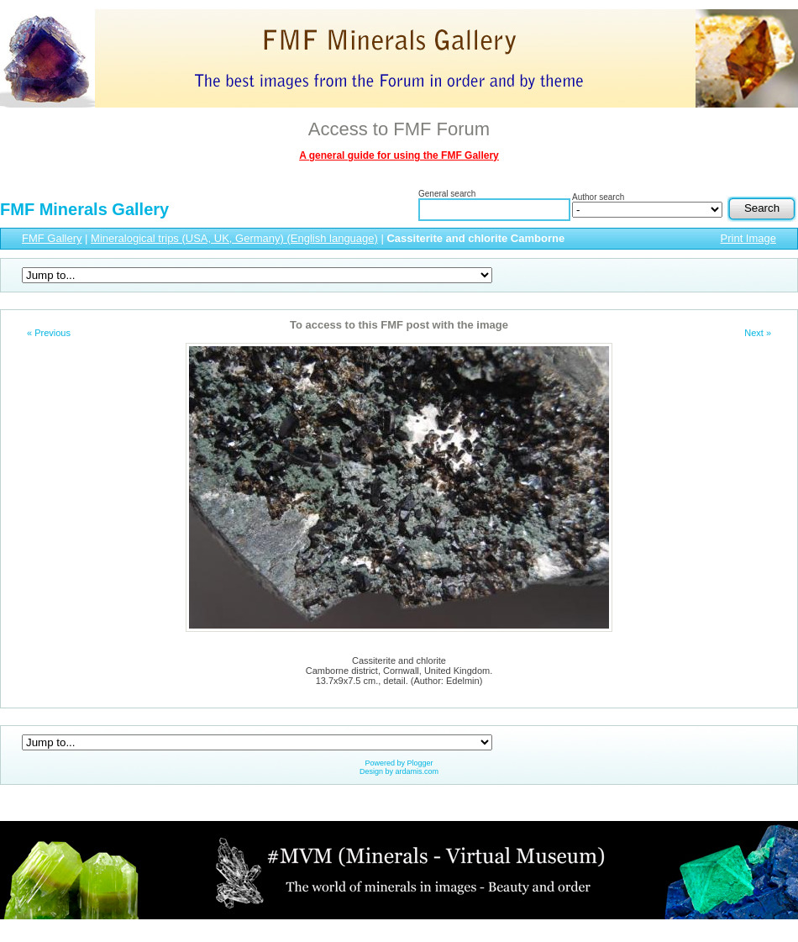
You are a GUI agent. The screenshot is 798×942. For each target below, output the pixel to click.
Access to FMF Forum (399, 128)
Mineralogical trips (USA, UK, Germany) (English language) (234, 238)
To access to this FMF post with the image (399, 324)
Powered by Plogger (399, 763)
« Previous (49, 333)
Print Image (748, 238)
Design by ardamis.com (399, 771)
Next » (757, 333)
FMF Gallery (52, 238)
